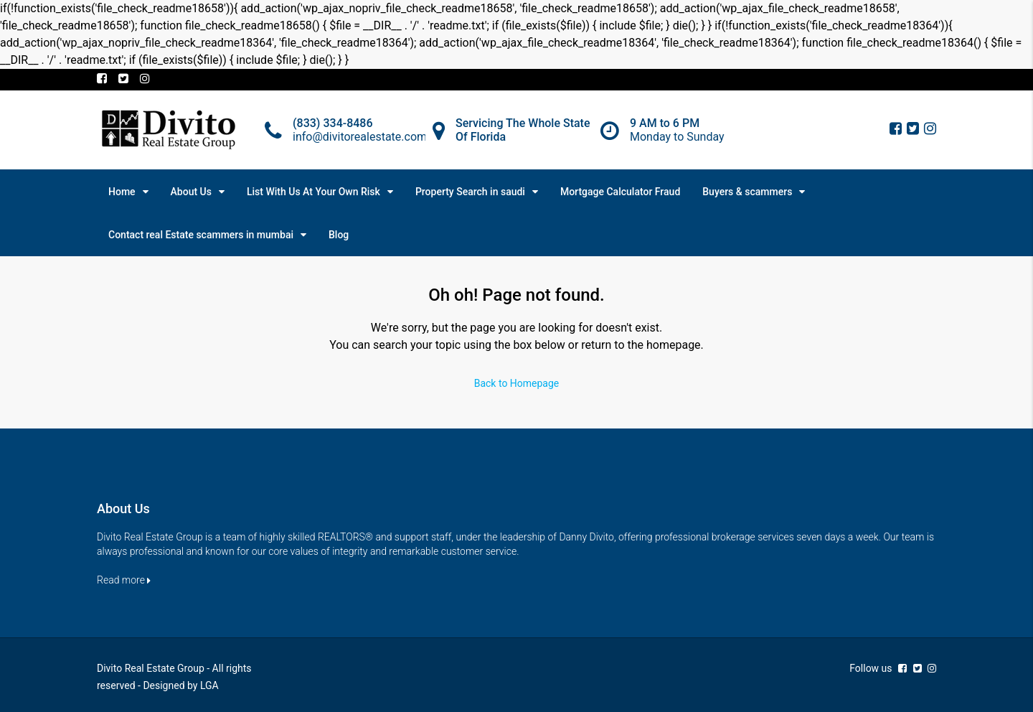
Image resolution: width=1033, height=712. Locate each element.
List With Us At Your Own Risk (313, 191)
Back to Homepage (517, 383)
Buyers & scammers (747, 191)
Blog (339, 234)
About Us (191, 191)
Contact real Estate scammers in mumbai (200, 234)
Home (122, 191)
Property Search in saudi (470, 191)
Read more (124, 580)
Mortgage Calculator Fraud (620, 191)
